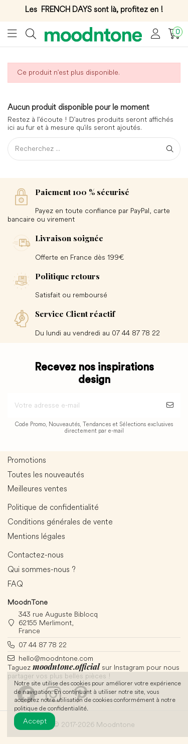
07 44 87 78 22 (43, 644)
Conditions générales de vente (60, 521)
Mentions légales (36, 536)
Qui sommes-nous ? (42, 569)
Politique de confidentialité (53, 507)
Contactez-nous (36, 555)
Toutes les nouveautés (46, 474)
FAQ (15, 584)
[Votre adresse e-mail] (83, 405)
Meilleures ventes (37, 488)
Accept (35, 720)
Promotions (27, 460)
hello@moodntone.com (56, 658)
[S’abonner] (169, 405)
